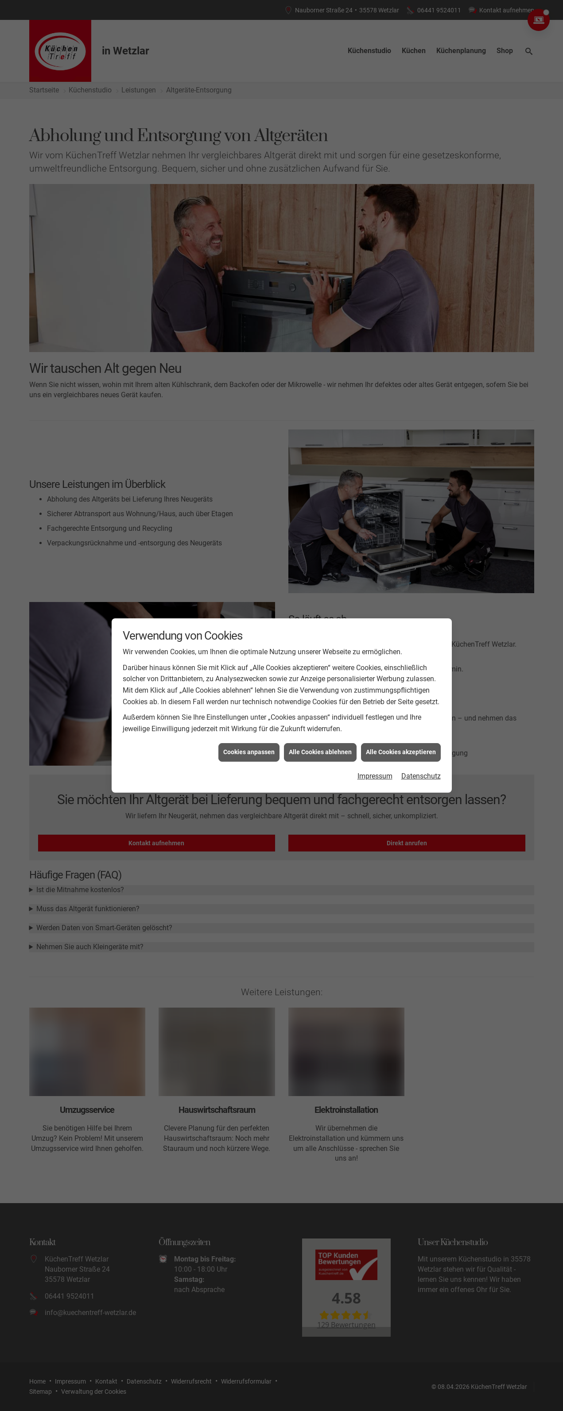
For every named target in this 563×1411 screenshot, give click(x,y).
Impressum (374, 735)
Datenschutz (421, 735)
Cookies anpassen (249, 710)
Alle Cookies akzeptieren (401, 710)
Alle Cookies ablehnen (320, 710)
